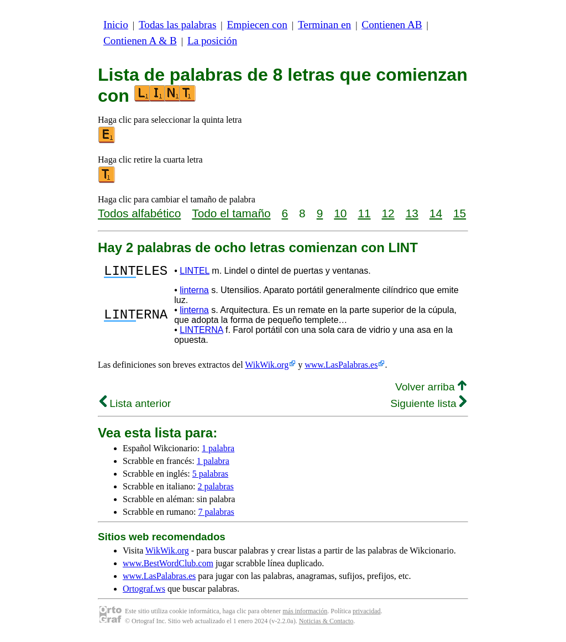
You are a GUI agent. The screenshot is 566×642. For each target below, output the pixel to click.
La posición (212, 40)
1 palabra (218, 451)
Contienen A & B (140, 40)
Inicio (115, 24)
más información (304, 614)
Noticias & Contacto (326, 624)
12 (388, 213)
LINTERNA (201, 333)
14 (435, 213)
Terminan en (324, 24)
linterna (194, 293)
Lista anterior (135, 407)
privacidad (367, 614)
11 (364, 213)
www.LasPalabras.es (341, 368)
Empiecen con (257, 24)
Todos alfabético (139, 213)
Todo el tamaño (231, 213)
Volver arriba (431, 390)
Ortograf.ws (144, 592)
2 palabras (216, 489)
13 (412, 213)
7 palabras (216, 515)
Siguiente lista (428, 407)
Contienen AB (391, 24)
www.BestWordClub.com (168, 566)
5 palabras (210, 477)
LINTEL (194, 272)
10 (340, 213)
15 (459, 213)
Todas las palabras (177, 24)
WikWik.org (267, 368)
